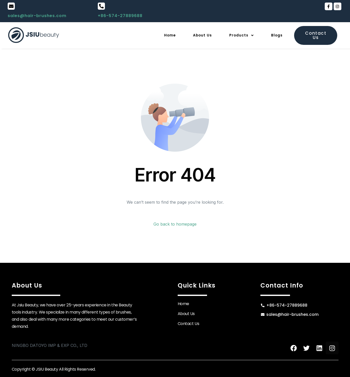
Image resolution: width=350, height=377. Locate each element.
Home (156, 35)
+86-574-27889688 (120, 16)
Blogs (275, 35)
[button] (236, 35)
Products (236, 35)
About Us (193, 35)
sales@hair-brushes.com (37, 16)
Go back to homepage (175, 224)
